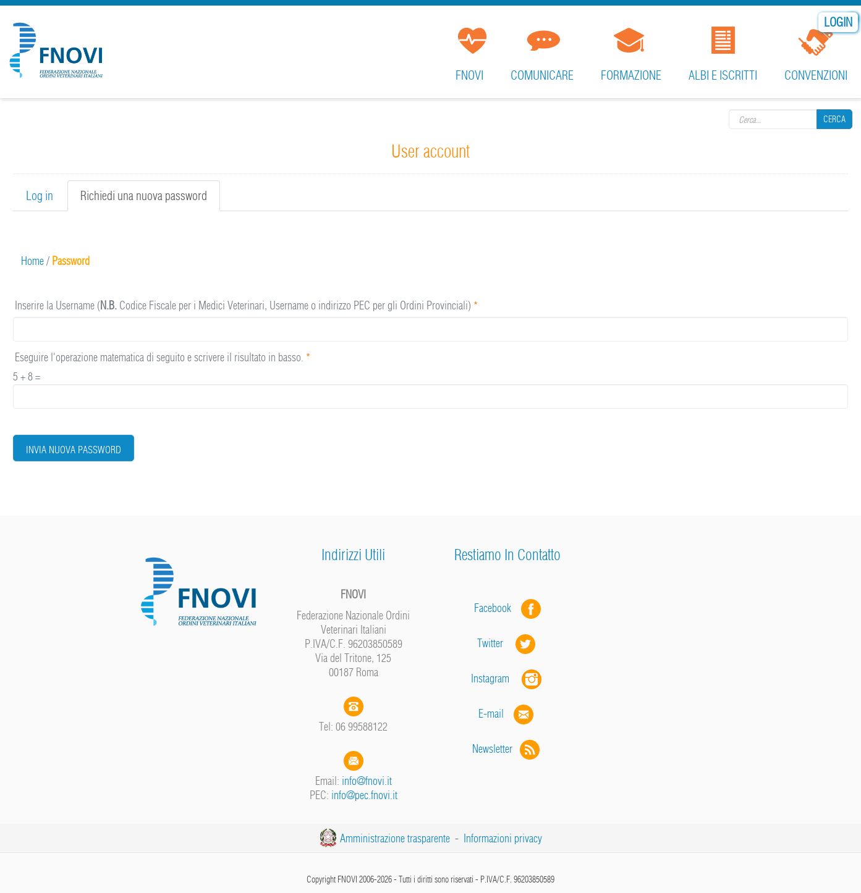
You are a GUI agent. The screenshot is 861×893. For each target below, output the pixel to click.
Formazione (631, 75)
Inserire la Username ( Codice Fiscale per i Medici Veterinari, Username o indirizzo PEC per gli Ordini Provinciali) (246, 305)
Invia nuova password (73, 449)
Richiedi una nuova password (150, 199)
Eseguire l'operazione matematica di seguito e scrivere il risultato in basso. (162, 357)
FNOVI (469, 75)
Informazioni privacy (503, 838)
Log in (39, 195)
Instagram (507, 678)
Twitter (507, 643)
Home (32, 261)
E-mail (491, 713)
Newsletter (507, 749)
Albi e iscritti (723, 75)
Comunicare (542, 75)
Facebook (496, 608)
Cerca (834, 118)
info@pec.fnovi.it (364, 795)
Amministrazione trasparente (395, 838)
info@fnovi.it (367, 781)
